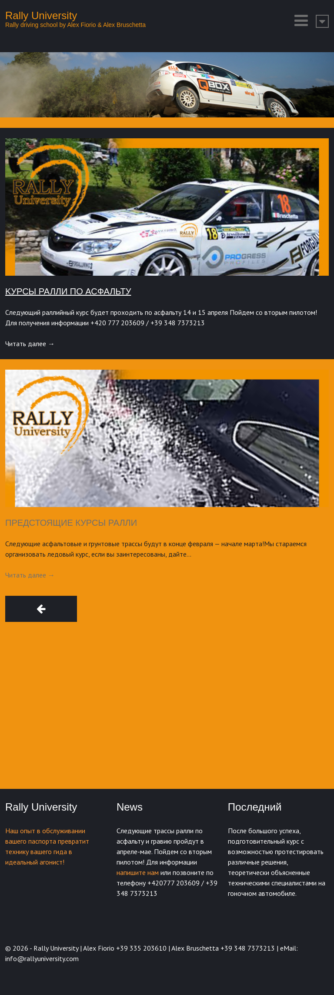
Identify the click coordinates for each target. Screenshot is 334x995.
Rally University (41, 15)
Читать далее (30, 343)
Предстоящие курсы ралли (71, 523)
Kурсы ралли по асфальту (68, 291)
